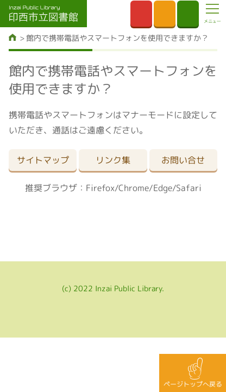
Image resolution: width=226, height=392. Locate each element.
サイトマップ (43, 160)
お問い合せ (183, 160)
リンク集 (113, 160)
